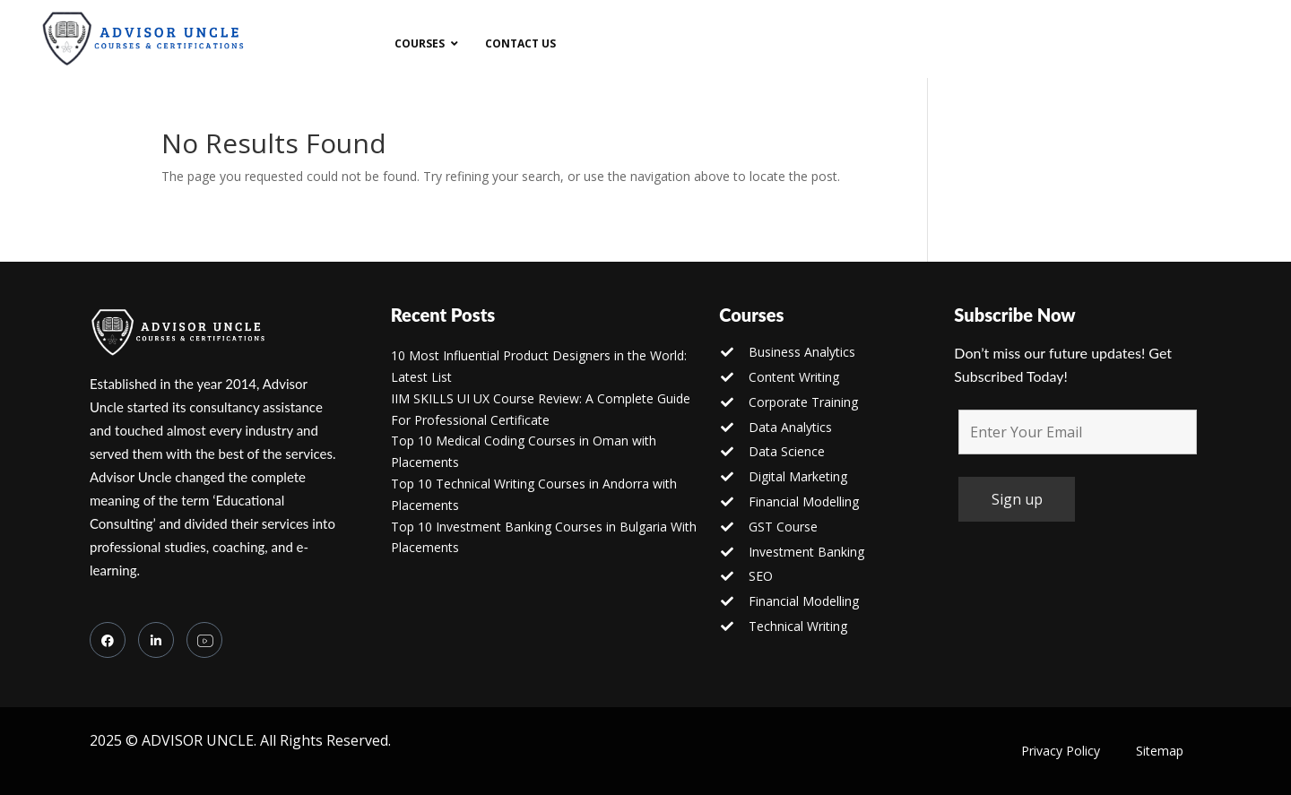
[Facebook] (108, 640)
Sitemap (1159, 750)
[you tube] (204, 640)
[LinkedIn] (156, 640)
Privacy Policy (1060, 750)
